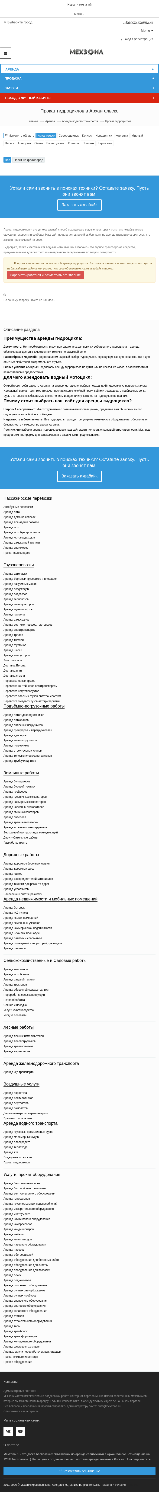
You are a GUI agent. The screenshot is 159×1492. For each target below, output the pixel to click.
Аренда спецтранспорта (19, 629)
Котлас (87, 135)
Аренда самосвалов (16, 619)
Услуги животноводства (18, 1010)
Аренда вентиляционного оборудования (29, 1193)
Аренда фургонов (14, 645)
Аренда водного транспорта (80, 121)
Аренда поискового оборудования (25, 1285)
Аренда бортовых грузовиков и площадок (30, 578)
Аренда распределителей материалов (28, 878)
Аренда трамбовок (15, 1331)
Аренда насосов (13, 1249)
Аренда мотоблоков (16, 974)
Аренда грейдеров (15, 791)
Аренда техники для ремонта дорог (26, 884)
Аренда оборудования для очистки (26, 1265)
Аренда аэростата (15, 1093)
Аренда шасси (12, 650)
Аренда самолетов (15, 1108)
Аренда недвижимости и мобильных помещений (50, 899)
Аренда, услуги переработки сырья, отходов (32, 1351)
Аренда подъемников (17, 1280)
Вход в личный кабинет (28, 98)
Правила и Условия (113, 1484)
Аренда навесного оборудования (24, 1244)
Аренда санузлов (14, 948)
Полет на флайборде (28, 160)
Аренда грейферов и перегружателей (27, 730)
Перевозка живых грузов (19, 680)
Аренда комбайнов (15, 969)
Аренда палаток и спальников (22, 938)
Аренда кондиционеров (18, 1229)
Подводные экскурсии (17, 1157)
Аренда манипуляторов (18, 604)
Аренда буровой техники (19, 786)
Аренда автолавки (15, 573)
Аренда (12, 69)
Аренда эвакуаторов (16, 655)
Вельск (10, 143)
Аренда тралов (13, 635)
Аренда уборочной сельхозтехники (26, 989)
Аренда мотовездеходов (19, 537)
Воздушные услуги (21, 1084)
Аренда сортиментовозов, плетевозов (27, 624)
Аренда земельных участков (21, 923)
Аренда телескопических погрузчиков (27, 755)
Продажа (13, 78)
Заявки (11, 88)
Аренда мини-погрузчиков (20, 740)
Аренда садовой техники (19, 979)
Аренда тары (11, 1326)
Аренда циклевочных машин (21, 1346)
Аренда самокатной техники (21, 542)
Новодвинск (103, 135)
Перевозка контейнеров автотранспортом (30, 686)
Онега (38, 143)
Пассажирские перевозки (27, 498)
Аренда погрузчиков (16, 745)
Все (7, 160)
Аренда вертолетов (16, 1103)
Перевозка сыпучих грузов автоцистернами (31, 701)
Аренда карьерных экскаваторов (24, 802)
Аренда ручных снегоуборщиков (24, 1290)
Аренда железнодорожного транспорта (41, 1063)
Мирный (137, 135)
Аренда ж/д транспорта (18, 1072)
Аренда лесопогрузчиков (19, 1041)
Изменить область (19, 135)
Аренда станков (13, 1316)
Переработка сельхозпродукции (24, 994)
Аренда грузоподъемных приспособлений (30, 1203)
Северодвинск (69, 135)
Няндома (24, 143)
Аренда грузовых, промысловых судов (28, 1131)
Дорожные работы (21, 854)
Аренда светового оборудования (24, 1305)
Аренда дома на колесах (19, 517)
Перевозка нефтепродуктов (21, 691)
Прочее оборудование (17, 1362)
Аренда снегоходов (15, 547)
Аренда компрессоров (17, 1224)
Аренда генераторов (16, 1198)
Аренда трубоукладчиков (19, 760)
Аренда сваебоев (14, 817)
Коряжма (122, 135)
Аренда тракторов (15, 984)
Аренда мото (11, 527)
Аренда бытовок (14, 907)
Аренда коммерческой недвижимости (27, 928)
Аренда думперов (14, 735)
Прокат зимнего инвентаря (20, 1356)
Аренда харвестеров (16, 1051)
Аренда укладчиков (16, 889)
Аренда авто (11, 512)
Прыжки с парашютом (17, 1118)
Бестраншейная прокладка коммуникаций (30, 832)
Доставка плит (12, 670)
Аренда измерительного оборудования (28, 1208)
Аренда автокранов (16, 720)
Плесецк (88, 143)
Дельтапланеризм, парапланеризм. (26, 1113)
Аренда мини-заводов (17, 1239)
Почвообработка (14, 1000)
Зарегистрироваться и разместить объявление (45, 275)
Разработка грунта (15, 842)
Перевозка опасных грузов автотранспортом (32, 696)
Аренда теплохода (15, 1147)
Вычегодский (55, 143)
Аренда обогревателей (18, 1254)
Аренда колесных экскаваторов (23, 807)
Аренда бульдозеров (16, 781)
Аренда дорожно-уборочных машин (26, 863)
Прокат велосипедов (16, 552)
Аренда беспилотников (18, 1098)
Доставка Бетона (14, 665)
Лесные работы (18, 1027)
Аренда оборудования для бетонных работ (31, 1259)
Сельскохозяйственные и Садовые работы (45, 960)
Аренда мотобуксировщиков (21, 532)
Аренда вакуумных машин (20, 584)
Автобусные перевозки (18, 507)
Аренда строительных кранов (22, 750)
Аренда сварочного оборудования (25, 1300)
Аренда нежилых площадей (21, 933)
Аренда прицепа (14, 614)
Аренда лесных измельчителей (23, 1036)
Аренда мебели (13, 1234)
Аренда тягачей (13, 640)
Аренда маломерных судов (21, 1137)
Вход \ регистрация (138, 38)
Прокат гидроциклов (16, 1162)
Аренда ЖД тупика (15, 912)
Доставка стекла (14, 675)
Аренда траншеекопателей (20, 822)
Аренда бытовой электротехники (24, 1188)
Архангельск (46, 135)
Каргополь (105, 143)
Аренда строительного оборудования (27, 1321)
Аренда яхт (10, 1152)
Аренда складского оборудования (25, 1311)
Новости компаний (79, 4)
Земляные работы (21, 773)
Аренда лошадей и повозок (21, 522)
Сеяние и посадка (15, 1005)
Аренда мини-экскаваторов (21, 812)
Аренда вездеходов (16, 589)
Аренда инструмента (16, 1214)
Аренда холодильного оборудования (27, 1341)
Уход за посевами (14, 1015)
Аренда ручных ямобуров (19, 1295)
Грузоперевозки (18, 565)
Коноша (73, 143)
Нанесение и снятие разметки (22, 894)
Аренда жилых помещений (20, 917)
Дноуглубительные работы (20, 837)
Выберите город (19, 22)
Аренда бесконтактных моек (21, 1183)
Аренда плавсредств (16, 1142)
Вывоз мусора (12, 660)
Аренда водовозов (15, 594)
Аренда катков (12, 873)
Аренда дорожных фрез (18, 868)
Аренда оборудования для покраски (26, 1270)
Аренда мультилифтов (17, 609)
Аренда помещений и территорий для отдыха (32, 943)
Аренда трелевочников (18, 1046)
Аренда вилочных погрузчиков (23, 725)
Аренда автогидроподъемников (23, 715)
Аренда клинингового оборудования (26, 1219)
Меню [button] (79, 13)
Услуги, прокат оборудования (31, 1174)
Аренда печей (12, 1275)
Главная (33, 121)
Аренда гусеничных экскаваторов (25, 796)
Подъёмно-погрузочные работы (34, 706)
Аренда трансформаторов (20, 1336)
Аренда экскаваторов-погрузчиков (25, 827)
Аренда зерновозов (16, 599)
